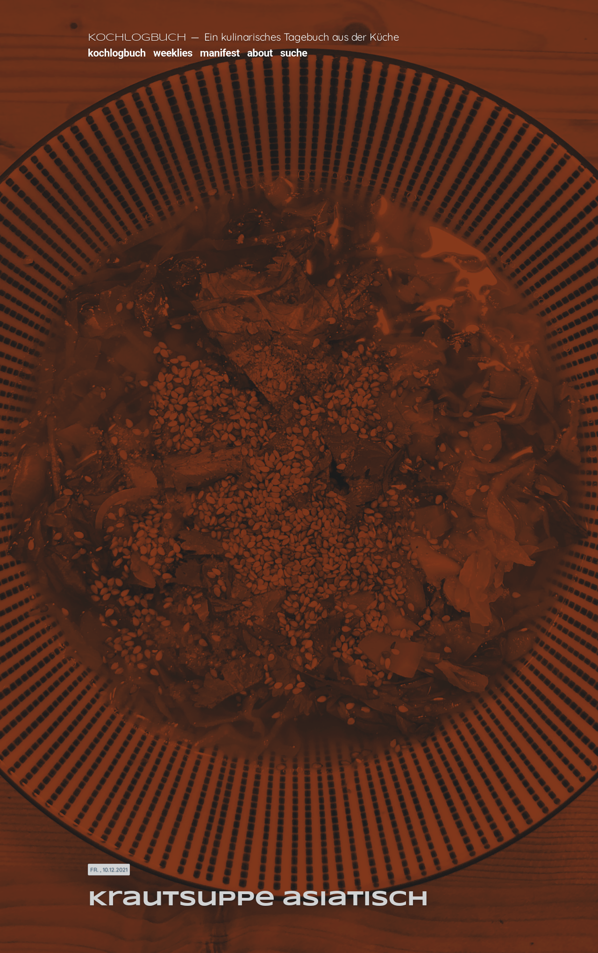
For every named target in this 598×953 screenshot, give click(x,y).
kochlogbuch (117, 53)
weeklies (172, 53)
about (260, 53)
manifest (220, 53)
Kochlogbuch (137, 38)
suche (293, 53)
